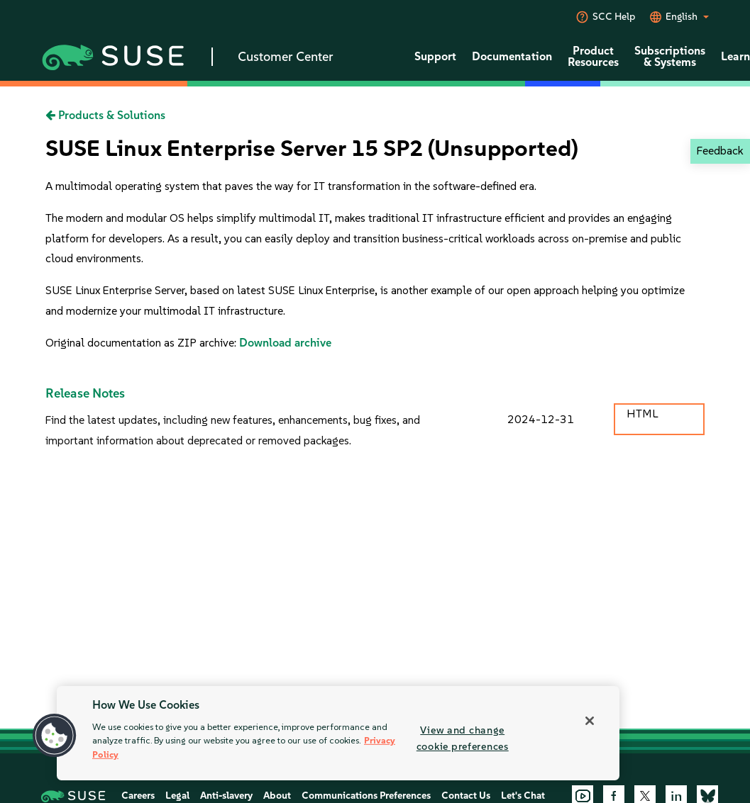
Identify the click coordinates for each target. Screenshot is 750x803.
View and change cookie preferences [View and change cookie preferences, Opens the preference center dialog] (463, 738)
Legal (177, 796)
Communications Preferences (366, 796)
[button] (54, 735)
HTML (642, 413)
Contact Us (465, 796)
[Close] (589, 720)
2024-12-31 (540, 419)
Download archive (285, 342)
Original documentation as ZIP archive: (142, 342)
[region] (338, 733)
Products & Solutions (105, 115)
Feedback (720, 150)
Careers (138, 796)
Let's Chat (523, 796)
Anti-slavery (226, 796)
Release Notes (85, 393)
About (277, 796)
